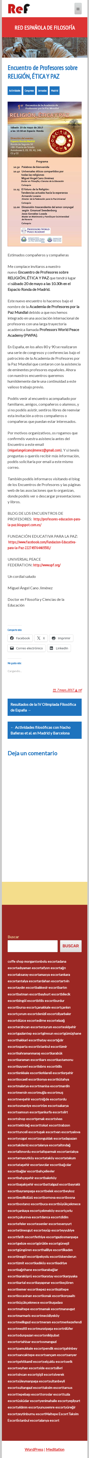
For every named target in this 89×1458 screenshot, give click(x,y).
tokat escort (49, 1125)
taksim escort (53, 1388)
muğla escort (47, 1092)
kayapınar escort (48, 1283)
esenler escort (47, 1224)
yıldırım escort (27, 1407)
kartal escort (26, 1283)
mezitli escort (27, 1328)
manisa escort (49, 1086)
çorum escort (27, 1014)
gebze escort (27, 1243)
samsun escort (28, 1112)
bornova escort (54, 1197)
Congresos (29, 90)
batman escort (28, 994)
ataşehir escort (28, 1165)
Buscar (13, 936)
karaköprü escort (29, 1276)
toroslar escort (52, 1394)
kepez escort (46, 1289)
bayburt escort (50, 994)
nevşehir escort (29, 1099)
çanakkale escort (48, 1007)
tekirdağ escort (28, 1125)
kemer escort (27, 1289)
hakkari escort (27, 1040)
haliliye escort (52, 1250)
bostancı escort (29, 1204)
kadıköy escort (45, 1263)
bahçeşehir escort (30, 1178)
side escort (46, 1368)
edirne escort (46, 1020)
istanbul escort (49, 1046)
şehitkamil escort (30, 1361)
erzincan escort (28, 1027)
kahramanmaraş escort (34, 1053)
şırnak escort (45, 1119)
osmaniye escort (29, 1106)
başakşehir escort (30, 1184)
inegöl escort (27, 1256)
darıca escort (51, 1217)
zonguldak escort (50, 1138)
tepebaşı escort (29, 1394)
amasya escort (49, 974)
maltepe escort (28, 1309)
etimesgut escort (30, 1230)
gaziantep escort (29, 1033)
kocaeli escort (27, 1079)
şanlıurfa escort (50, 1112)
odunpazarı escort (30, 1335)
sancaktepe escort (31, 1355)
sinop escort (26, 1119)
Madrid (54, 90)
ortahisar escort (29, 1342)
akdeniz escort (28, 1145)
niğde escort (50, 1099)
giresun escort (53, 1033)
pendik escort (53, 1348)
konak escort (52, 1296)
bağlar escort (27, 1171)
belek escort (54, 1191)
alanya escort (49, 1145)
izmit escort (26, 1263)
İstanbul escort (28, 1420)
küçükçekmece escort (33, 1302)
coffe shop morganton (24, 961)
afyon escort (51, 968)
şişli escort (45, 1374)
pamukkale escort (30, 1348)
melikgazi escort (29, 1322)
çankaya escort (28, 1211)
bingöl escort (27, 1001)
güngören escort (29, 1250)
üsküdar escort (28, 1401)
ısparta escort (27, 1046)
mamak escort (50, 1309)
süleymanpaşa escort (33, 1381)
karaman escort (28, 1060)
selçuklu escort (54, 1361)
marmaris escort (29, 1316)
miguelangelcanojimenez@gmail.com (35, 450)
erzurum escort (51, 1027)
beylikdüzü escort (30, 1197)
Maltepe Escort (57, 1414)
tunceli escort (27, 1132)
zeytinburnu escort (31, 1414)
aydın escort (26, 987)
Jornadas (42, 90)
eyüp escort (52, 1230)
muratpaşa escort (50, 1328)
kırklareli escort (51, 1073)
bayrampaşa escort (31, 1191)
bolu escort (49, 961)
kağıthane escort (30, 1270)
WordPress (34, 1449)
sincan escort (27, 1374)
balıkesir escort (47, 987)
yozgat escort (27, 1138)
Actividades (14, 90)
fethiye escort (45, 1237)
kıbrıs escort (47, 1066)
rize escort (49, 1106)
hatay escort (47, 1040)
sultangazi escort (30, 1388)
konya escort (47, 1079)
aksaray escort (28, 974)
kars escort (48, 1060)
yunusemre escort (51, 1407)
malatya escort (28, 1086)
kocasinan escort (29, 1296)
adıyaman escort (29, 968)
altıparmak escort (54, 1151)
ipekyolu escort (48, 1256)
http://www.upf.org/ (47, 565)
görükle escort (47, 1243)
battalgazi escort (56, 1184)
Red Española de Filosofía (44, 28)
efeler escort (27, 1224)
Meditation (55, 1449)
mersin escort (27, 1092)
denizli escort (47, 1014)
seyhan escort (27, 1368)
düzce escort (27, 1020)
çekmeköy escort (52, 1211)
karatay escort (53, 1276)
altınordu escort (29, 1151)
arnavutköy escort (30, 1158)
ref (80, 690)
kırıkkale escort (28, 1073)
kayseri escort (27, 1066)
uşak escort (47, 1132)
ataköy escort (54, 1158)
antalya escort (27, 981)
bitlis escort (45, 1001)
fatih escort (26, 1237)
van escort (63, 1132)
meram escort (51, 1322)
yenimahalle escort (53, 1401)
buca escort (49, 1204)
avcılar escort (50, 1165)
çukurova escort (29, 1217)
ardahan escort (49, 981)
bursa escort (26, 1007)
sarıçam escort (56, 1355)
